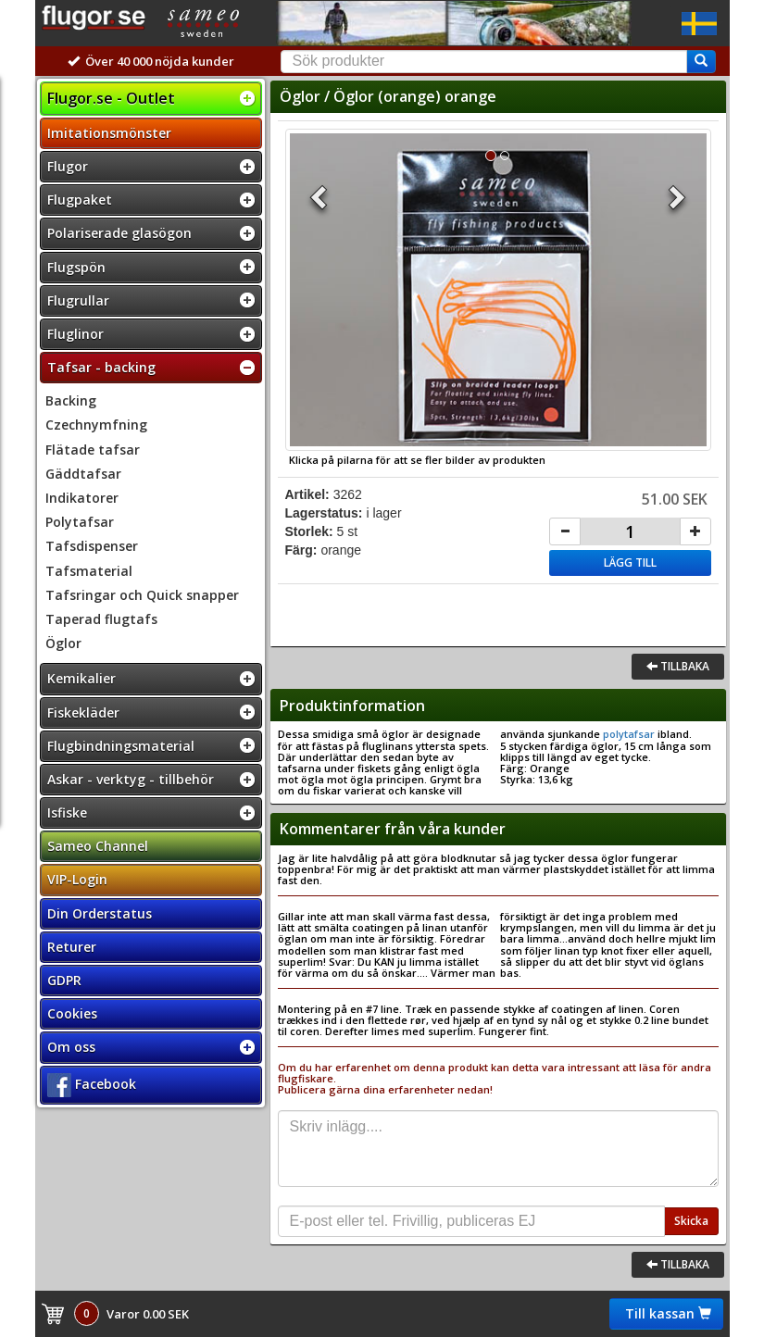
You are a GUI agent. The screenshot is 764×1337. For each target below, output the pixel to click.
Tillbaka (677, 666)
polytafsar (629, 734)
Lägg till (630, 562)
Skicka (691, 1221)
